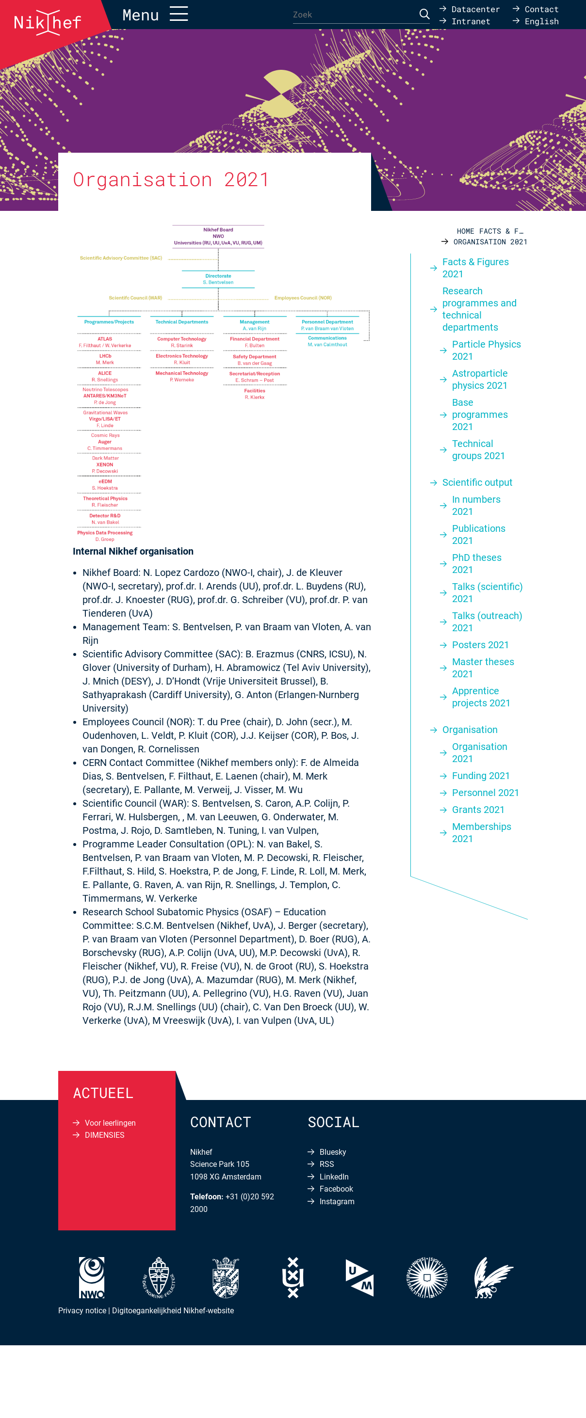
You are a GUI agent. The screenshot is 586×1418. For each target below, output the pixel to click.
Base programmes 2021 (480, 414)
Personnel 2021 (486, 792)
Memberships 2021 (481, 832)
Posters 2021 (480, 645)
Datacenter (476, 8)
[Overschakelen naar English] (536, 20)
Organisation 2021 (479, 753)
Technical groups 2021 (478, 450)
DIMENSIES (105, 1135)
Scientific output (477, 482)
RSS (327, 1164)
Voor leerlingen (110, 1123)
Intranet (471, 20)
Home (465, 231)
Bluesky (333, 1152)
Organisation (470, 729)
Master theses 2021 (483, 668)
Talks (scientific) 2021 (487, 593)
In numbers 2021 (476, 505)
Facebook (336, 1189)
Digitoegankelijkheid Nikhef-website (173, 1310)
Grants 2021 (478, 809)
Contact (542, 8)
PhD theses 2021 (477, 563)
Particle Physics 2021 (486, 350)
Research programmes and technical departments (479, 309)
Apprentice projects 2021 (481, 697)
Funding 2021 (481, 775)
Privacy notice (82, 1310)
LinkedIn (334, 1176)
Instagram (337, 1201)
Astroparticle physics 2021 (480, 379)
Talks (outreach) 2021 (487, 622)
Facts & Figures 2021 (503, 231)
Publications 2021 (478, 534)
